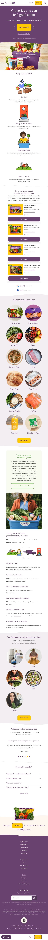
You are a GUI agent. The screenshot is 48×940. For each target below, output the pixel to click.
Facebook (24, 881)
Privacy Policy (10, 928)
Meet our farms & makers (22, 486)
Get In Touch (24, 868)
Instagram (24, 878)
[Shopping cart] (45, 3)
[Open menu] (2, 2)
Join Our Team (24, 865)
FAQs (24, 862)
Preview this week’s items (29, 212)
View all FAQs (24, 793)
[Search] (6, 2)
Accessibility (27, 928)
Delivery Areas (24, 847)
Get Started (24, 27)
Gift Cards (24, 853)
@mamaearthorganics (24, 883)
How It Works (24, 844)
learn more (18, 616)
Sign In (32, 928)
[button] (24, 774)
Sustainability (24, 850)
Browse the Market (24, 34)
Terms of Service (19, 928)
